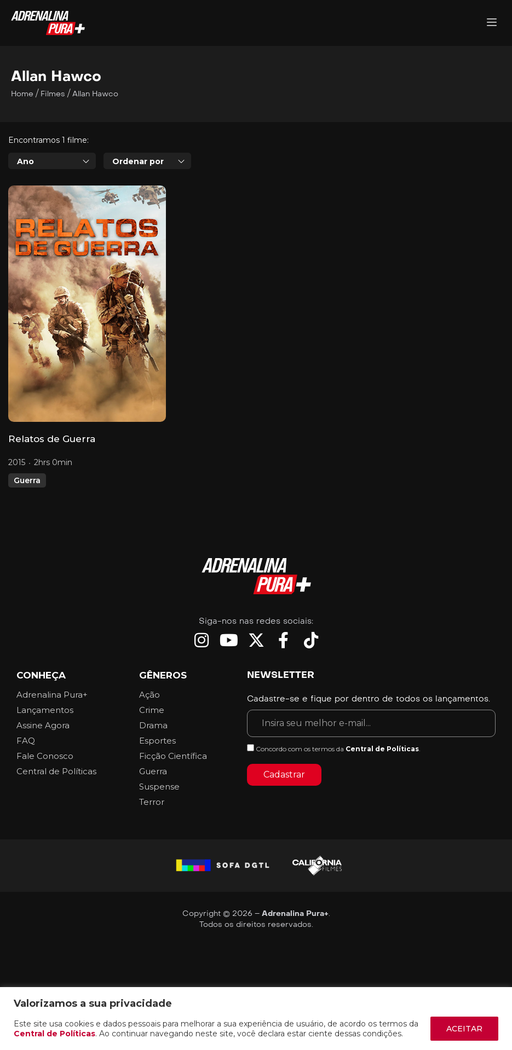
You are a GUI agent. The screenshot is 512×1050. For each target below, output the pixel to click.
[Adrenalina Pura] (491, 23)
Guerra (27, 480)
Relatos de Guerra (51, 438)
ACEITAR (464, 1029)
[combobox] (52, 161)
